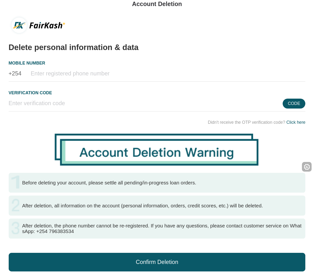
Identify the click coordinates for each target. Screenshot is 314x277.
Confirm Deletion (157, 262)
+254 (15, 73)
